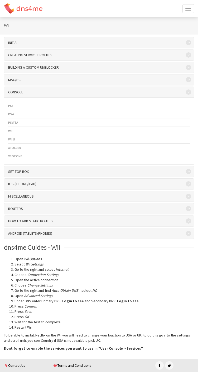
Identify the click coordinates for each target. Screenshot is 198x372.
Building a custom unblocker (33, 67)
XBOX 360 (14, 148)
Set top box (18, 171)
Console (15, 92)
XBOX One (15, 156)
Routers (15, 208)
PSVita (13, 122)
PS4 (10, 114)
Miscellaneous (21, 196)
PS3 (10, 106)
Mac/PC (14, 79)
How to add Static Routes (30, 221)
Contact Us (15, 365)
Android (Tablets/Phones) (30, 233)
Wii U (11, 139)
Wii (10, 131)
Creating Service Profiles (30, 55)
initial (13, 42)
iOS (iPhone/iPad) (22, 184)
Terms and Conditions (72, 365)
